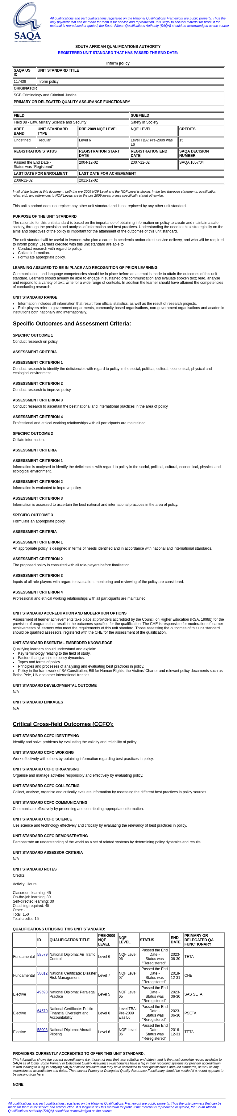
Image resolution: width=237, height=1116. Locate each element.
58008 (42, 1030)
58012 (42, 973)
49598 (42, 992)
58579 (42, 954)
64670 (42, 1011)
